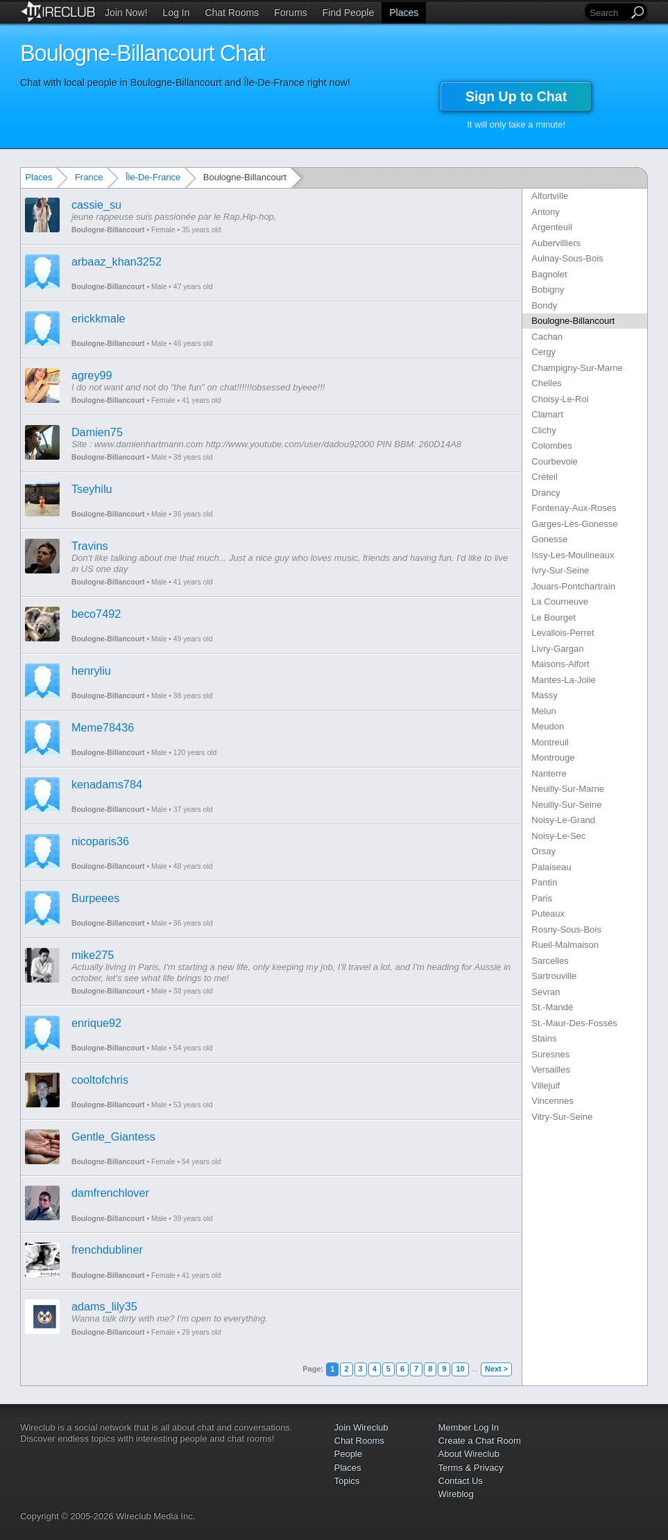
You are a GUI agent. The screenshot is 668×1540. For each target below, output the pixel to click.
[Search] (607, 13)
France (89, 177)
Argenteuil (551, 227)
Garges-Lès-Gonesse (574, 524)
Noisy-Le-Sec (558, 836)
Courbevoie (554, 461)
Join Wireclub (361, 1427)
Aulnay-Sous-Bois (567, 258)
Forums (290, 12)
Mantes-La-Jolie (563, 680)
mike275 (92, 955)
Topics (347, 1481)
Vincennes (552, 1101)
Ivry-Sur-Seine (560, 570)
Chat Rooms (232, 12)
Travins (89, 545)
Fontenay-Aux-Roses (573, 508)
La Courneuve (559, 601)
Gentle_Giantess (113, 1136)
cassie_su (96, 204)
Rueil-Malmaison (565, 945)
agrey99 (91, 375)
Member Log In (468, 1427)
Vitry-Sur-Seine (561, 1116)
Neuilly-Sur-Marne (567, 789)
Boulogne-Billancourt (108, 230)
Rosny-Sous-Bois (566, 929)
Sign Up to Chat (516, 96)
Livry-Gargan (557, 648)
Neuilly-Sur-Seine (566, 804)
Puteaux (548, 913)
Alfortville (549, 196)
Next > (496, 1369)
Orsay (543, 851)
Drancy (545, 492)
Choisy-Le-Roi (559, 399)
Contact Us (460, 1481)
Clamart (547, 414)
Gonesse (549, 539)
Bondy (544, 305)
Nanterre (549, 773)
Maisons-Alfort (560, 664)
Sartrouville (553, 976)
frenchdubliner (107, 1249)
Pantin (544, 882)
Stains (543, 1038)
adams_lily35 (104, 1306)
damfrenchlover (110, 1192)
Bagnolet (549, 274)
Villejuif (545, 1085)
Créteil (544, 476)
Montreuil (549, 742)
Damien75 (97, 432)
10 (460, 1369)
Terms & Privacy (471, 1467)
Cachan (547, 336)
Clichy (543, 430)
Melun (543, 711)
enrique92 (96, 1022)
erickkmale (98, 318)
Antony (545, 212)
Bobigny (547, 289)
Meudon (547, 726)
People (348, 1453)
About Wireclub (468, 1453)
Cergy (543, 352)
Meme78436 (102, 727)
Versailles (550, 1069)
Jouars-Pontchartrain (573, 586)
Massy (544, 695)
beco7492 (96, 613)
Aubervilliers (556, 243)
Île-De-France (153, 177)
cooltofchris (99, 1079)
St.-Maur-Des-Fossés (574, 1023)
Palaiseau (551, 867)
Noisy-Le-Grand (563, 820)
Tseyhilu (91, 489)
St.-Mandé (552, 1007)
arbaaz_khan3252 (116, 261)
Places (403, 12)
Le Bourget (553, 617)
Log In (175, 12)
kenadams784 (106, 784)
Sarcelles (549, 960)
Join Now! (126, 12)
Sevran (545, 992)
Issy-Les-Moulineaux (572, 555)
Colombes (551, 445)
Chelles (546, 383)
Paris (541, 898)
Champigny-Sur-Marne (577, 368)
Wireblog (456, 1494)
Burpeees (95, 898)
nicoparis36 (100, 841)
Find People (349, 12)
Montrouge (552, 757)
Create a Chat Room (479, 1440)
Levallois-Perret (562, 633)
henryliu (91, 670)
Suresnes (550, 1054)
